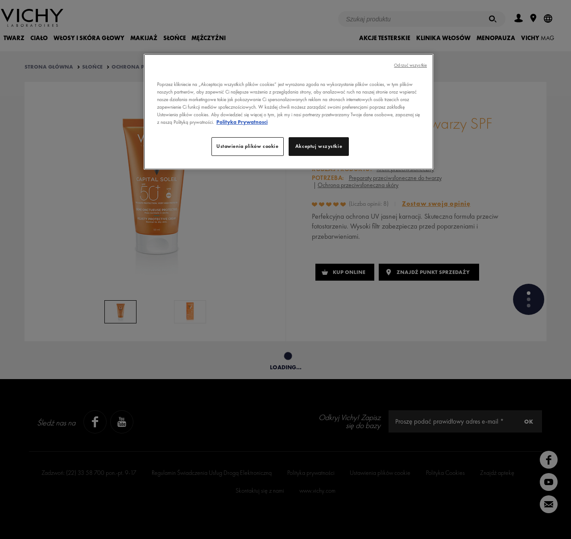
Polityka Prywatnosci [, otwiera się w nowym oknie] (242, 122)
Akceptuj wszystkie (318, 146)
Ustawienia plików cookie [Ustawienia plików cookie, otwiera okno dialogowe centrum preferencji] (247, 146)
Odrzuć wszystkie (410, 65)
